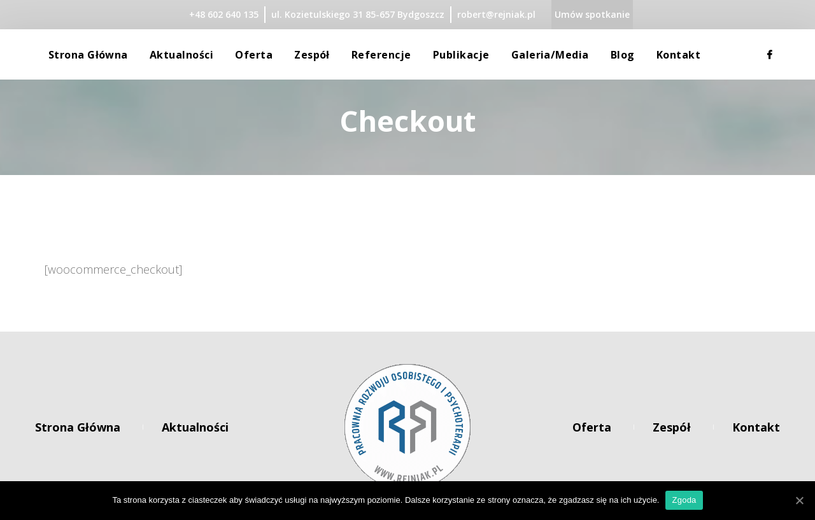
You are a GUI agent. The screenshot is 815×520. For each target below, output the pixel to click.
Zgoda (684, 500)
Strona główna (77, 427)
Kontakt (756, 427)
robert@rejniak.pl (496, 14)
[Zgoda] (799, 500)
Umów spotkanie (592, 14)
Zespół (672, 427)
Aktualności (195, 427)
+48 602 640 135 (224, 14)
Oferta (591, 427)
